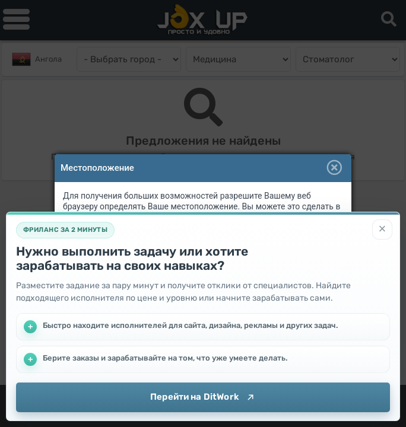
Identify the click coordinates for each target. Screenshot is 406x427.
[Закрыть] (382, 229)
